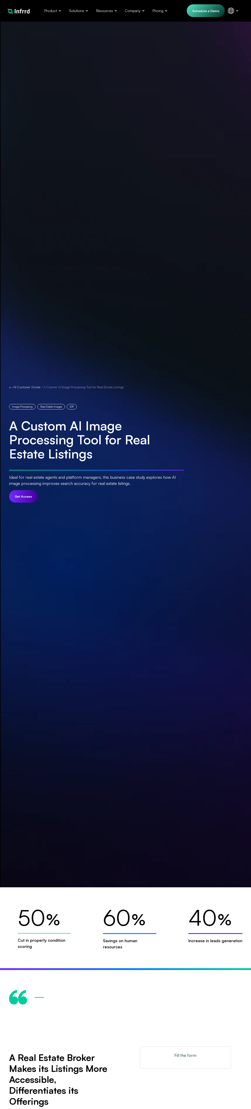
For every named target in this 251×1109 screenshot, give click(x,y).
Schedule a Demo (205, 11)
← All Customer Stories (25, 387)
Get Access (23, 496)
